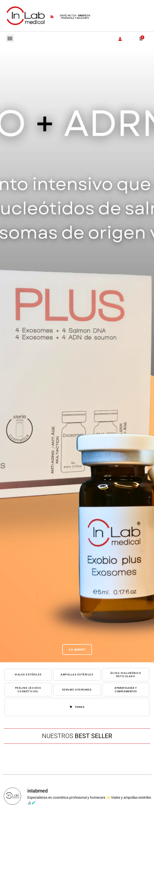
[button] (10, 38)
